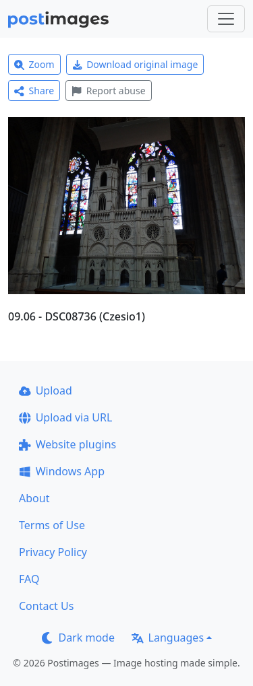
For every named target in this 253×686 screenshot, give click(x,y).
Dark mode (78, 637)
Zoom (34, 64)
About (34, 498)
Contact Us (46, 605)
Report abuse (108, 90)
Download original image (135, 64)
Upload (45, 390)
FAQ (29, 579)
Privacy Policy (53, 552)
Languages (168, 637)
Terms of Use (52, 525)
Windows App (62, 471)
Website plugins (67, 444)
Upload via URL (65, 417)
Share (34, 90)
